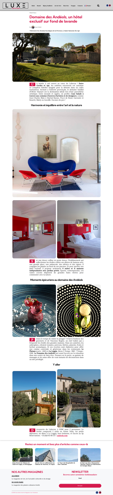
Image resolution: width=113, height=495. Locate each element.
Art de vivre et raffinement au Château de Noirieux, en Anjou (45, 463)
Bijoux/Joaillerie (47, 5)
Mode (33, 5)
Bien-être (66, 5)
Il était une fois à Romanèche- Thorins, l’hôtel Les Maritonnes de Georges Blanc (90, 464)
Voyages (73, 5)
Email (80, 480)
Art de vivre (58, 5)
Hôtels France (32, 12)
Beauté (39, 5)
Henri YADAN (38, 27)
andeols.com (62, 435)
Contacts (80, 5)
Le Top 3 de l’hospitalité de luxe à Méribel (66, 463)
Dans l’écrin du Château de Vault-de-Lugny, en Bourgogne (22, 463)
